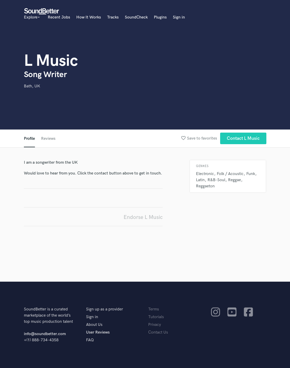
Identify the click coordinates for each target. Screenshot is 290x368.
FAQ (90, 340)
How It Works (88, 17)
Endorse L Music (143, 217)
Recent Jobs (59, 17)
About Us (94, 324)
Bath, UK (32, 86)
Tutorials (156, 317)
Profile (29, 138)
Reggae (234, 180)
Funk (250, 173)
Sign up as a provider (104, 309)
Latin (200, 180)
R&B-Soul (216, 180)
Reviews (48, 138)
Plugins (160, 17)
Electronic (205, 173)
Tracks (113, 17)
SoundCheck (136, 17)
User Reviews (98, 332)
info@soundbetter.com (45, 334)
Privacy (154, 324)
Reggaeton (205, 186)
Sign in (179, 17)
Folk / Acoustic (230, 173)
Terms (153, 309)
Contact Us (158, 332)
